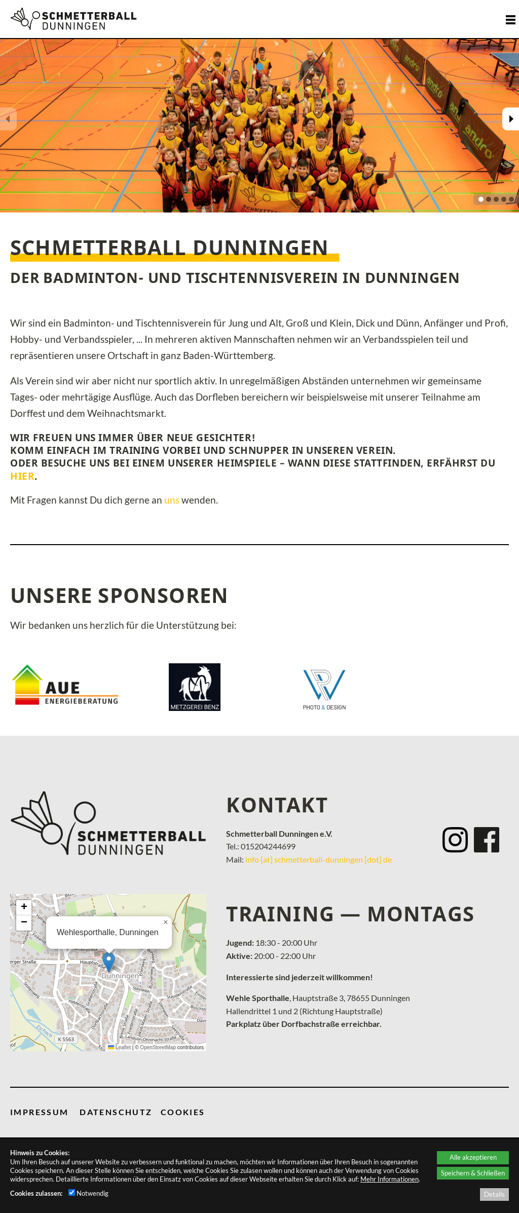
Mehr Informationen (389, 1179)
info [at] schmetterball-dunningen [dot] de (318, 859)
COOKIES (183, 1112)
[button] (108, 962)
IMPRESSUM (39, 1112)
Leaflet (119, 1047)
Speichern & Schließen (473, 1173)
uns (171, 500)
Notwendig (88, 1193)
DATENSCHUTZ (116, 1112)
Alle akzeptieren (473, 1157)
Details (494, 1194)
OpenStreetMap (158, 1047)
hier (22, 476)
